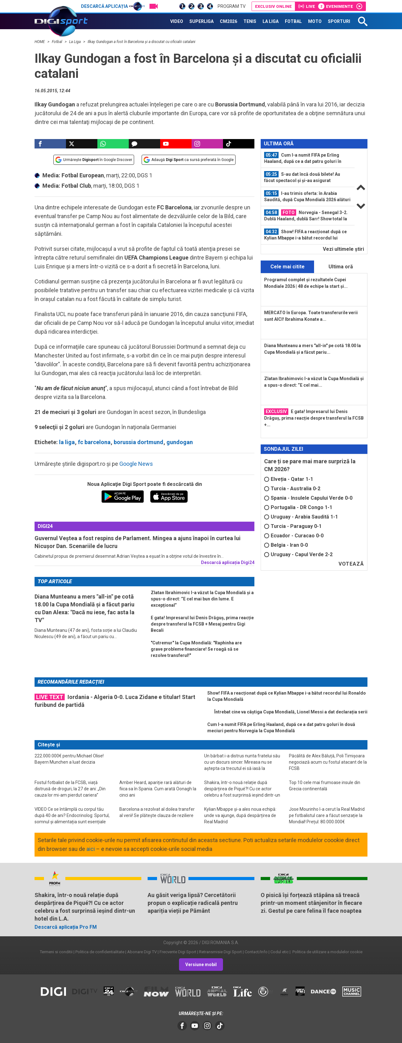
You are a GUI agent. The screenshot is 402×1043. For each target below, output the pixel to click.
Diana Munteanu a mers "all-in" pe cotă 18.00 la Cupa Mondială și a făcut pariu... (312, 349)
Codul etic (279, 951)
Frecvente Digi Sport (178, 951)
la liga (67, 442)
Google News (136, 463)
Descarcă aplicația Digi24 (227, 562)
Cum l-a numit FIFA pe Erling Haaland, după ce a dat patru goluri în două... (302, 158)
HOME (40, 42)
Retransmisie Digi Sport (220, 951)
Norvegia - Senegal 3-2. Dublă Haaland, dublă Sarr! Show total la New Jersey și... (306, 215)
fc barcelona (94, 442)
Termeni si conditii (56, 951)
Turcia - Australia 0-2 (292, 489)
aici (90, 849)
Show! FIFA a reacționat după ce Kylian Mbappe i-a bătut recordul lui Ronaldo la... (305, 234)
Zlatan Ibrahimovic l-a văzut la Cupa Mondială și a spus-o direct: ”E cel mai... (314, 382)
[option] (308, 158)
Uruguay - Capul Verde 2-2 (298, 554)
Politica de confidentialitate (99, 951)
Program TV (232, 6)
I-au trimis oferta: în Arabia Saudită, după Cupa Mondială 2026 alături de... (307, 196)
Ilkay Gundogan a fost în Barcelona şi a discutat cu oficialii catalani (141, 42)
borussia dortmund (138, 442)
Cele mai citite (287, 267)
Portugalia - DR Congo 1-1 (298, 507)
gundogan (179, 442)
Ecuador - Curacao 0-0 (293, 536)
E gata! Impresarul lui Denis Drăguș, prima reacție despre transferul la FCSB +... (314, 417)
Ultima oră (341, 267)
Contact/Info (256, 951)
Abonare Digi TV (142, 951)
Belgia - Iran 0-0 (286, 545)
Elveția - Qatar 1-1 (288, 479)
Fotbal (57, 42)
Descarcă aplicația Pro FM (66, 927)
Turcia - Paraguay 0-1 (293, 526)
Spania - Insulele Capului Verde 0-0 (308, 498)
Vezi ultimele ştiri (343, 249)
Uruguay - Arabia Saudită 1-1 (301, 517)
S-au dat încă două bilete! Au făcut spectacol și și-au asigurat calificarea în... (302, 177)
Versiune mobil (201, 964)
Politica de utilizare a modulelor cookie (326, 951)
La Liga (75, 42)
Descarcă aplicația (113, 6)
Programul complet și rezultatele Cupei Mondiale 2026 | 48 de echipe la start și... (306, 283)
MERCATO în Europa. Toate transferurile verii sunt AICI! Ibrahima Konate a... (311, 316)
